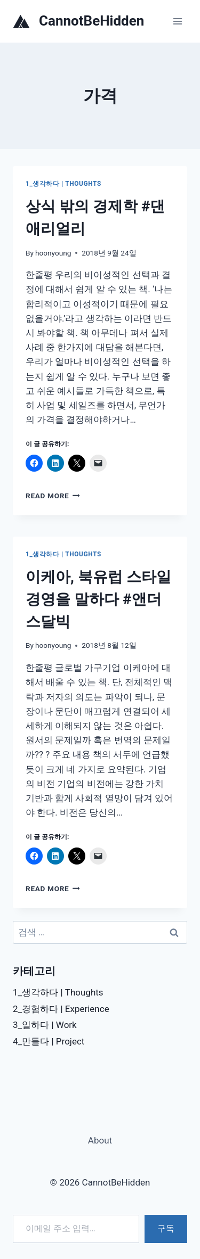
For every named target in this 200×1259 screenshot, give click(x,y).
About (100, 1140)
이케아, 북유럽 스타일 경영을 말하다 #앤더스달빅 (98, 599)
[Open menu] (177, 21)
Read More (53, 495)
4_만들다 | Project (48, 1041)
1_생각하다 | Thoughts (63, 183)
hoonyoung (53, 253)
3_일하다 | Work (45, 1024)
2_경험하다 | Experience (61, 1008)
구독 (165, 1228)
